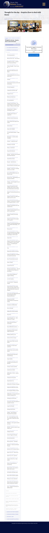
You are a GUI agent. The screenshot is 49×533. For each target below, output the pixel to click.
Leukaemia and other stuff (12, 90)
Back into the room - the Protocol (13, 58)
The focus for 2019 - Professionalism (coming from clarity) (12, 300)
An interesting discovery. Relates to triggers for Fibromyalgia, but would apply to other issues (13, 233)
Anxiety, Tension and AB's (12, 366)
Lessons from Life (10, 265)
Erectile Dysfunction (11, 438)
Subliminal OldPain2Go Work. (12, 387)
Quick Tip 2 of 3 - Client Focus (12, 452)
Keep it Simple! (10, 262)
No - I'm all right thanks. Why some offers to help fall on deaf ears (13, 418)
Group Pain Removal (11, 150)
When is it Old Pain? (11, 147)
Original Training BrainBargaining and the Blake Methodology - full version (13, 224)
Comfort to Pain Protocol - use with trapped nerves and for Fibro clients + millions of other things (13, 104)
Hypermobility (10, 358)
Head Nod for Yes (10, 380)
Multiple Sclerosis (10, 431)
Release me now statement (12, 478)
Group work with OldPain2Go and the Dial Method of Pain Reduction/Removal (13, 294)
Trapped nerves (10, 93)
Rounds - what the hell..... (12, 161)
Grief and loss (9, 125)
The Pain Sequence (10, 87)
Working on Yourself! (11, 144)
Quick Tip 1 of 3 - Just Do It (12, 455)
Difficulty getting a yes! (11, 334)
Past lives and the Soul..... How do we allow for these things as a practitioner (13, 270)
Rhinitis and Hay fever (11, 96)
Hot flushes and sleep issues (12, 472)
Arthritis (8, 79)
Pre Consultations (10, 100)
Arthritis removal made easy (12, 118)
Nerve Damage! (10, 308)
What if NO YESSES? (11, 129)
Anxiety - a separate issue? (12, 141)
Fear (8, 248)
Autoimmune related (11, 369)
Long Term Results (10, 406)
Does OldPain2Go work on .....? (13, 326)
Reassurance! (9, 228)
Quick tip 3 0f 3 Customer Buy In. (13, 449)
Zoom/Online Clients (11, 158)
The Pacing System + (11, 55)
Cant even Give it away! (11, 337)
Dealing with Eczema (11, 409)
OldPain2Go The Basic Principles (13, 384)
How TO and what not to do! (12, 259)
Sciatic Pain (9, 237)
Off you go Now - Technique (12, 441)
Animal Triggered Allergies (12, 434)
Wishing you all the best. (11, 398)
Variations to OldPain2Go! (12, 304)
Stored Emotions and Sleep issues (13, 165)
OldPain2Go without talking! (12, 311)
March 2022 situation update (12, 475)
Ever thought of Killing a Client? (13, 390)
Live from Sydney (10, 278)
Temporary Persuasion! (11, 377)
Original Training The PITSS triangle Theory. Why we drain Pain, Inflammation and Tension (13, 187)
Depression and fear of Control (13, 251)
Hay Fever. (9, 314)
